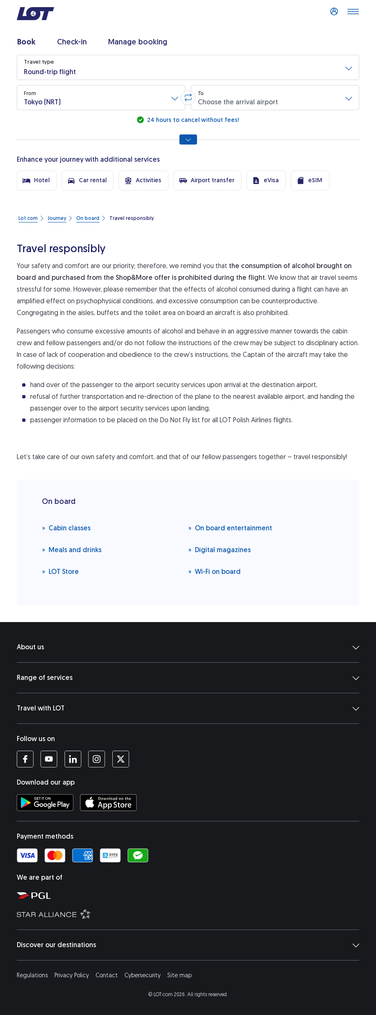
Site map (179, 975)
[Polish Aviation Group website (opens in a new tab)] (192, 895)
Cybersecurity (142, 975)
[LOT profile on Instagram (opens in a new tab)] (96, 759)
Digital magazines (219, 549)
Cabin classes (66, 527)
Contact (107, 975)
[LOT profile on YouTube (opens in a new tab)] (48, 759)
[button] (188, 67)
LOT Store (60, 571)
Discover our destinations (188, 945)
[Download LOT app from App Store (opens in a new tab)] (108, 802)
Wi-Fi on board (214, 571)
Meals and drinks (71, 549)
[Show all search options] (188, 139)
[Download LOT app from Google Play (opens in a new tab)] (45, 802)
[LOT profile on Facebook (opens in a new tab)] (25, 759)
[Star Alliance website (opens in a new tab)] (192, 913)
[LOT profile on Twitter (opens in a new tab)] (120, 759)
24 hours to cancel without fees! (192, 120)
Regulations (32, 975)
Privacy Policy (71, 975)
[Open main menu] (353, 13)
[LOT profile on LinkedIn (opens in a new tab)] (72, 759)
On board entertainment (230, 527)
